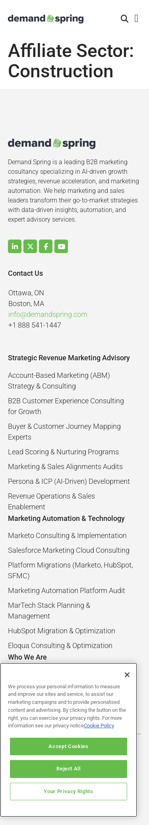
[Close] (127, 675)
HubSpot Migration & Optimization (61, 631)
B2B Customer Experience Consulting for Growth (66, 406)
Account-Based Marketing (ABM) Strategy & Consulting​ (59, 380)
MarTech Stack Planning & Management (49, 610)
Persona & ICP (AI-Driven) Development (69, 481)
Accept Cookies (68, 746)
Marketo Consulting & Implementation (67, 535)
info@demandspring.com (47, 314)
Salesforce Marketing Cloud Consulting (69, 550)
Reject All (68, 769)
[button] (125, 19)
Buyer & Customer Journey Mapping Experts (64, 431)
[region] (68, 740)
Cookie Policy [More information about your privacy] (99, 726)
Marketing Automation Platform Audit (66, 590)
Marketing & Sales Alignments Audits (65, 466)
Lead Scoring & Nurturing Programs (63, 452)
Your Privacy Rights (68, 791)
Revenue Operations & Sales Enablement (51, 501)
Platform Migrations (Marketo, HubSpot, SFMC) (70, 570)
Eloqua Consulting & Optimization (60, 645)
